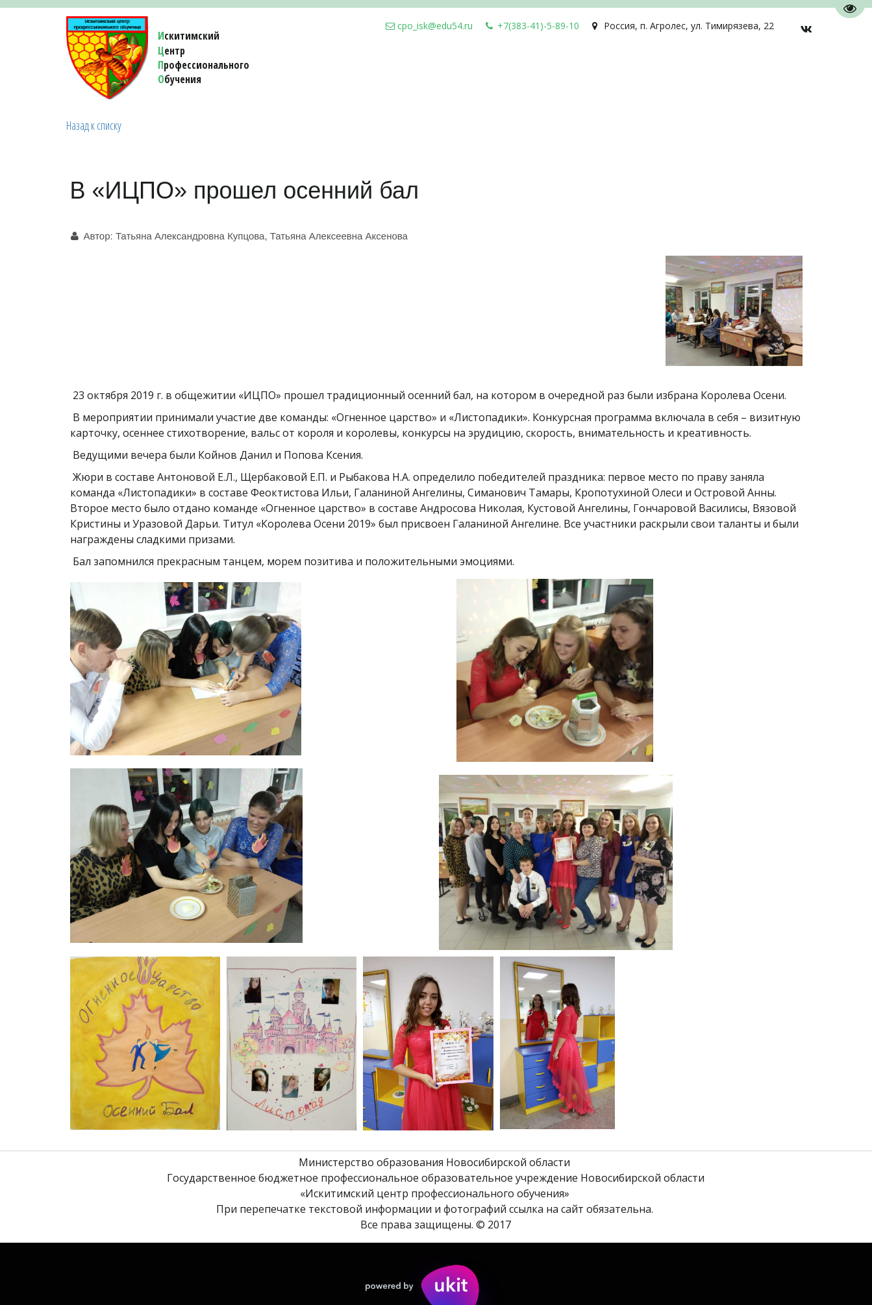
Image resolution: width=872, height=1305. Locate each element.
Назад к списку (93, 125)
